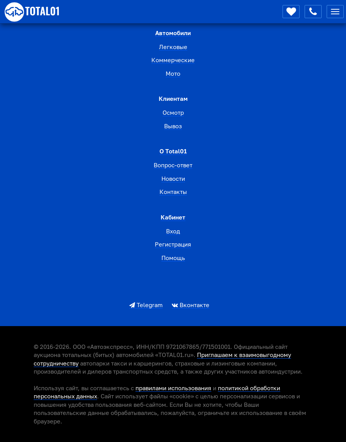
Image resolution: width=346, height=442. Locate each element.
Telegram (146, 304)
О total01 (173, 151)
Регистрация (173, 244)
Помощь (173, 257)
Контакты (173, 191)
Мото (173, 73)
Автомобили (173, 32)
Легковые (173, 46)
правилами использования (173, 387)
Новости (173, 178)
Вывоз (173, 125)
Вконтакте (190, 304)
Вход (173, 231)
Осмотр (173, 112)
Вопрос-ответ (173, 165)
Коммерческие (173, 59)
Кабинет (173, 217)
